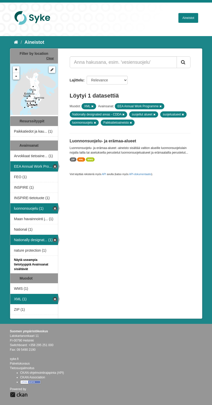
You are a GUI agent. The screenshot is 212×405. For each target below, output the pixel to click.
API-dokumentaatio (140, 174)
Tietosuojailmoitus (22, 368)
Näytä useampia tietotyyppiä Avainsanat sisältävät (31, 264)
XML (81, 159)
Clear (50, 58)
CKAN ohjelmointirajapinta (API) (42, 373)
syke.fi (14, 359)
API (104, 174)
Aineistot (188, 18)
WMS (90, 159)
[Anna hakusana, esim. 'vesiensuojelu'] (123, 62)
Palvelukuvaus (20, 363)
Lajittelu (77, 80)
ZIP (73, 159)
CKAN (18, 394)
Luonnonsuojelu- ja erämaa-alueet (103, 141)
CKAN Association (32, 377)
